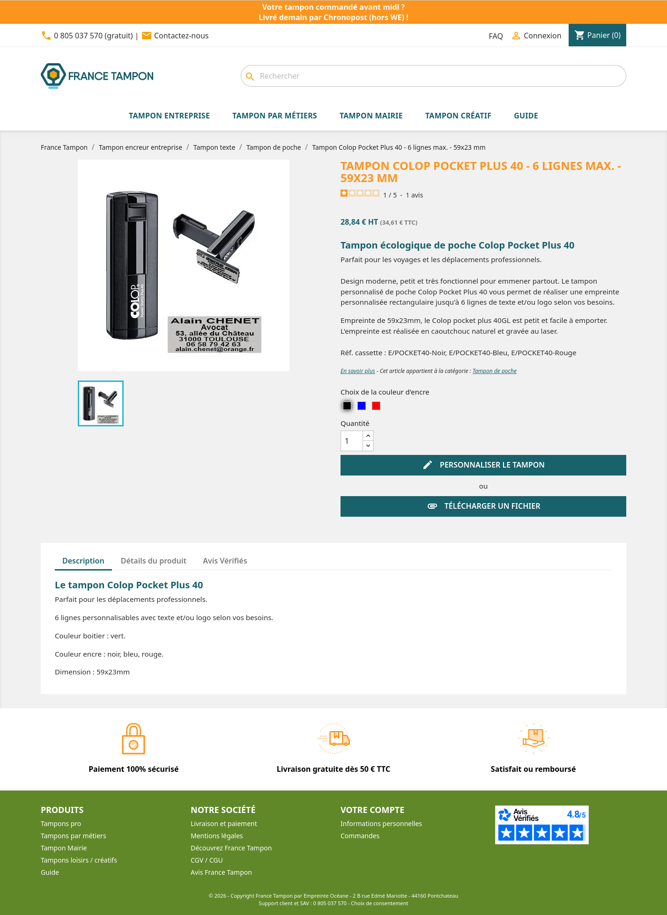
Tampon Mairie (64, 847)
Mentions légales (217, 835)
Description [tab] (83, 561)
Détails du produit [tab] (153, 561)
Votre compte (372, 809)
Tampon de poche (495, 371)
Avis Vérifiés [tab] (225, 561)
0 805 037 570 (330, 903)
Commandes (360, 835)
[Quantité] (352, 441)
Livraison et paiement (224, 823)
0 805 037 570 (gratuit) (93, 35)
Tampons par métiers (73, 835)
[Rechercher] (433, 76)
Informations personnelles (381, 823)
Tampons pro (61, 823)
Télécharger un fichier (484, 506)
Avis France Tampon (221, 872)
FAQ (496, 36)
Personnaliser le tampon (483, 465)
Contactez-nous (181, 35)
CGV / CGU (207, 860)
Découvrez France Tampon (231, 847)
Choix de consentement (379, 903)
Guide (50, 872)
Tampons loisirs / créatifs (79, 860)
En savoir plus (358, 371)
